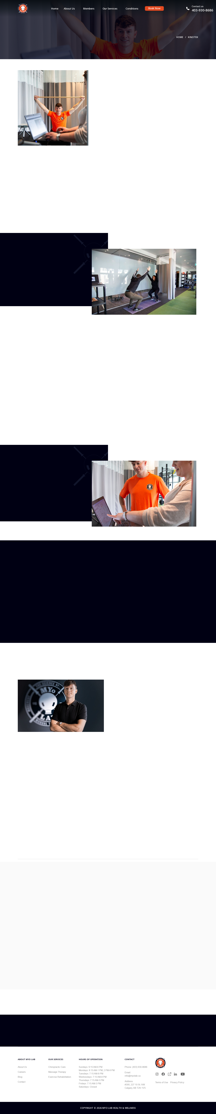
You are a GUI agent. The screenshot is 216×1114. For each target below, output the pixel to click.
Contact (21, 1082)
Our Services (110, 8)
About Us (69, 8)
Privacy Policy (177, 1082)
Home (54, 8)
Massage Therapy (57, 1072)
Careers (22, 1072)
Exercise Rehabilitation (59, 1077)
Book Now (154, 8)
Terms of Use (161, 1082)
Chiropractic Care (57, 1067)
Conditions (132, 8)
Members (88, 8)
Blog (20, 1077)
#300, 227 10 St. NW (135, 1084)
